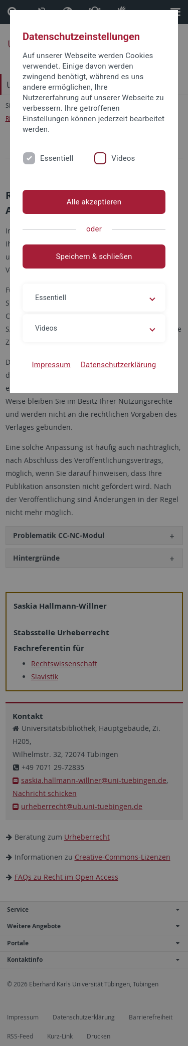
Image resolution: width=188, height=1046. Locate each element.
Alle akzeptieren (94, 201)
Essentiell (56, 158)
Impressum (51, 364)
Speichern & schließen (94, 256)
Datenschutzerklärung (118, 364)
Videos (123, 158)
